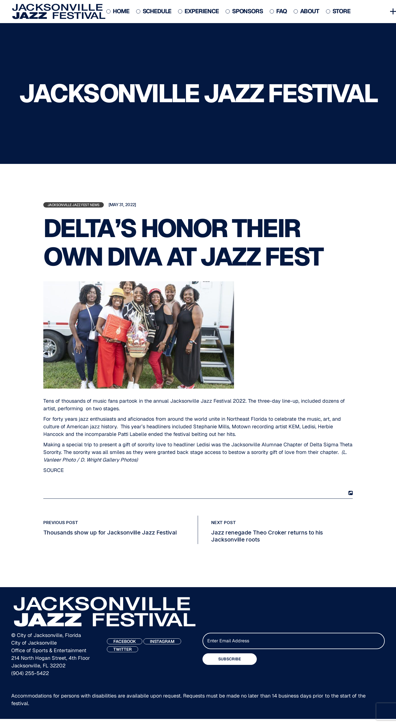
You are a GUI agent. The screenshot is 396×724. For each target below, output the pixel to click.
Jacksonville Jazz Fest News (74, 205)
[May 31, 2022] (122, 204)
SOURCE (53, 470)
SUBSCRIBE (229, 658)
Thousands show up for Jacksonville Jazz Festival (110, 532)
